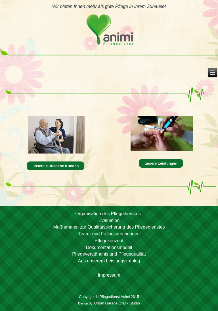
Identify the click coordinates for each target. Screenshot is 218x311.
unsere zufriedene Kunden (55, 166)
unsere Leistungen (160, 163)
